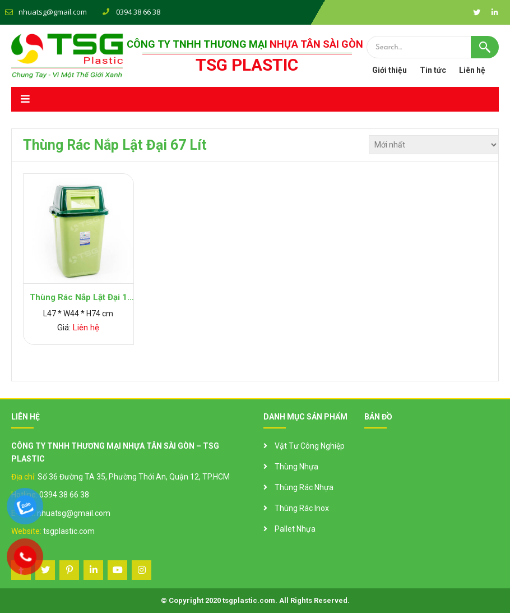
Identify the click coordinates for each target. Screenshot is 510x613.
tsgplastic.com (69, 531)
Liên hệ (472, 70)
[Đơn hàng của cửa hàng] (434, 144)
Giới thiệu (389, 70)
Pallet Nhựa (295, 528)
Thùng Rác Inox (302, 508)
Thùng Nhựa (296, 466)
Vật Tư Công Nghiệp (310, 445)
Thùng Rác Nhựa (304, 487)
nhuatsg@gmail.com (52, 12)
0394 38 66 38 (64, 494)
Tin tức (433, 70)
